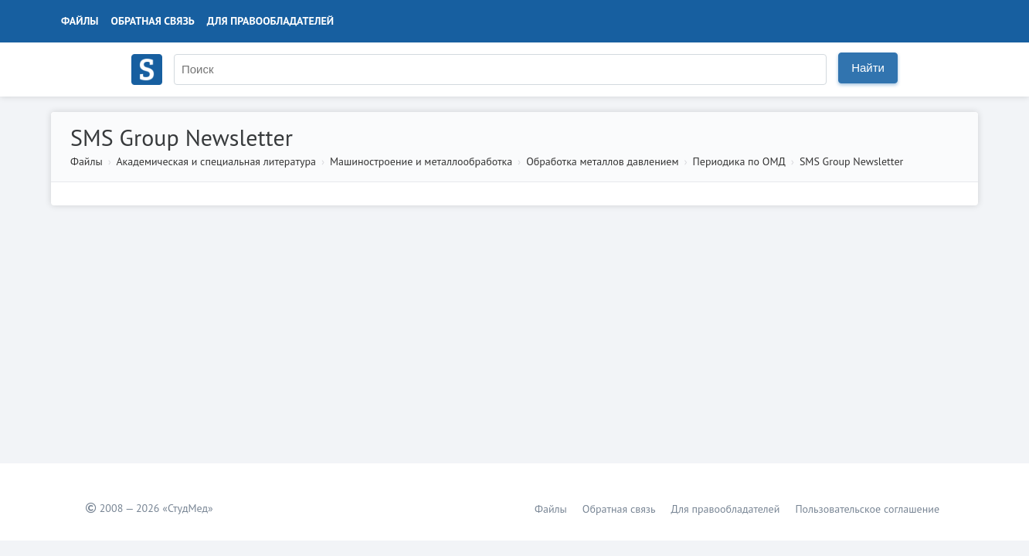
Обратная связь (153, 21)
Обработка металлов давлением (602, 161)
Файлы (80, 21)
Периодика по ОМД (739, 161)
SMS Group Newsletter (851, 161)
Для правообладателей (270, 21)
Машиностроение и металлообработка (421, 161)
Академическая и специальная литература (216, 161)
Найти (868, 67)
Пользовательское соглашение (867, 509)
